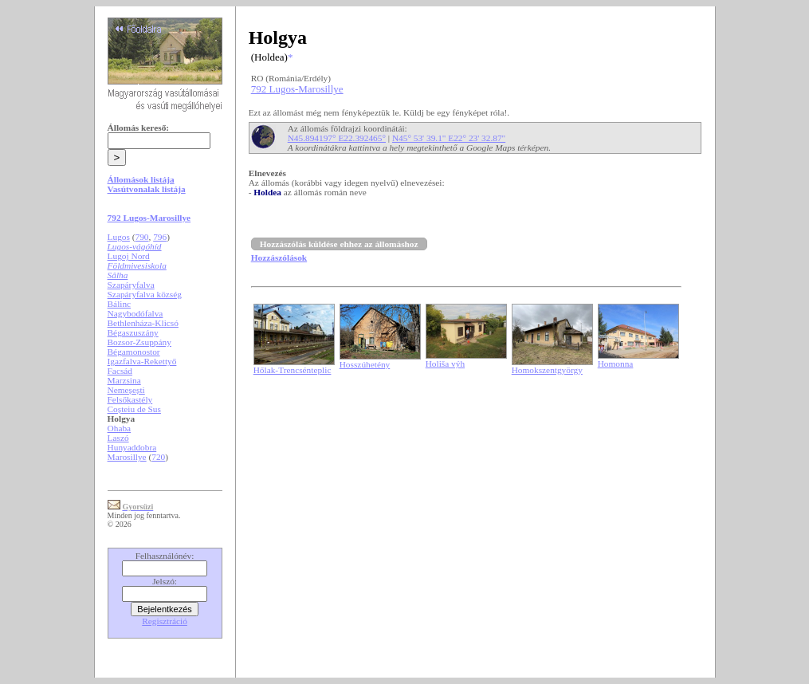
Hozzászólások (279, 257)
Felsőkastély (130, 399)
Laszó (118, 437)
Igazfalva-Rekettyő (142, 361)
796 (160, 237)
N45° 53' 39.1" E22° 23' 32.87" (448, 138)
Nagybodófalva (135, 313)
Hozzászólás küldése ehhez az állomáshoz (339, 244)
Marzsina (124, 380)
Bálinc (120, 304)
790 (142, 237)
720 (158, 457)
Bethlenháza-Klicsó (143, 323)
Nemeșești (126, 390)
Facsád (120, 370)
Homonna (616, 363)
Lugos (119, 237)
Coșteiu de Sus (134, 409)
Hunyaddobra (132, 447)
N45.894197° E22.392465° (337, 138)
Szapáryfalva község (145, 294)
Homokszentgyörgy (547, 370)
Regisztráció (164, 621)
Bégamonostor (134, 351)
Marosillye (127, 457)
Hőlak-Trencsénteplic (292, 370)
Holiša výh (445, 363)
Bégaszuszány (133, 332)
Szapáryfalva (131, 284)
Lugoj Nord (129, 256)
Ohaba (120, 428)
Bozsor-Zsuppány (139, 342)
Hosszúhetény (365, 364)
